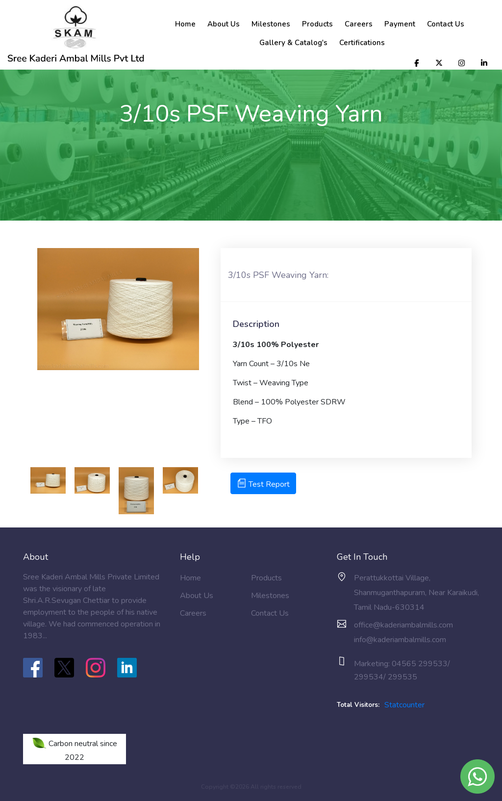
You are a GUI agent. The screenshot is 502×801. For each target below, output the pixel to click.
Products (317, 24)
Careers (359, 24)
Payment (399, 24)
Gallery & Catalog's (293, 43)
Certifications (362, 43)
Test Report (263, 484)
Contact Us (445, 24)
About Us (223, 24)
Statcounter (404, 705)
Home (185, 24)
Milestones (270, 24)
